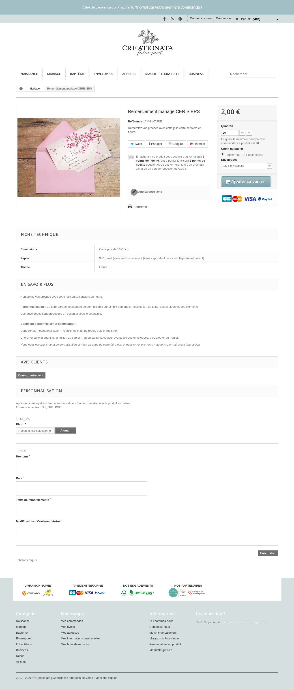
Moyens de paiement (163, 632)
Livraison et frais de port (165, 638)
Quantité (227, 126)
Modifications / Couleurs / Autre (39, 521)
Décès (20, 656)
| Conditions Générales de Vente (72, 677)
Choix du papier (232, 148)
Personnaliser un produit (165, 644)
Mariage (54, 74)
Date (20, 478)
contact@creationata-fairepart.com (245, 622)
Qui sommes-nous (161, 621)
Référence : (136, 121)
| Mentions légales (105, 677)
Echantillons (24, 644)
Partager (155, 143)
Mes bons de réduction (75, 644)
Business (196, 74)
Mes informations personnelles (80, 638)
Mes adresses (70, 632)
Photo (21, 424)
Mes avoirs (68, 626)
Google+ (176, 143)
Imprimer (141, 206)
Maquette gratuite (162, 74)
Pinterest (197, 143)
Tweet (136, 143)
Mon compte (73, 613)
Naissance (29, 74)
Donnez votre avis (149, 191)
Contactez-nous (201, 18)
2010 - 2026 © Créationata (33, 677)
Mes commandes (72, 621)
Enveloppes (103, 74)
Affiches (129, 74)
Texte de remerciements (33, 500)
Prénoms (23, 456)
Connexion (223, 18)
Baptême (77, 74)
